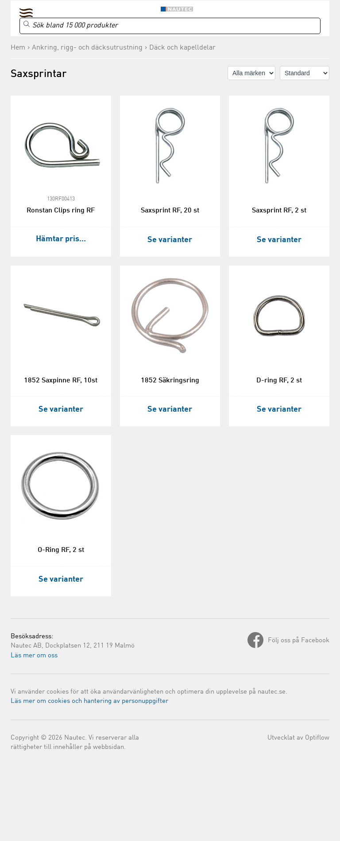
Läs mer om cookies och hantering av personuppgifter (89, 701)
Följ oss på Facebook (298, 640)
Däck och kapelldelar (182, 47)
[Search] (170, 26)
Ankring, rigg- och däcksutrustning (87, 47)
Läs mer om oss (34, 655)
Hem (18, 47)
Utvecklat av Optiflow (298, 738)
